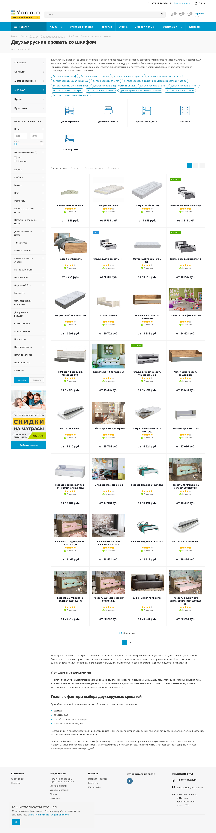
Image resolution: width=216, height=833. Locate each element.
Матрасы (185, 121)
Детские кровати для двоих (180, 90)
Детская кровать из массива (171, 80)
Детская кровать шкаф (64, 76)
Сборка (53, 794)
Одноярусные (70, 149)
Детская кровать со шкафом (67, 90)
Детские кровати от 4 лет (184, 85)
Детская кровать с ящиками (138, 80)
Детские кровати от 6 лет (153, 85)
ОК (16, 822)
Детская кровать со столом (95, 76)
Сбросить (37, 380)
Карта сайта (94, 787)
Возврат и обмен (97, 778)
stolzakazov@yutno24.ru (190, 787)
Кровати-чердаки (146, 121)
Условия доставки (59, 789)
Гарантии (93, 782)
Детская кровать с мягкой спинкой (70, 85)
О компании (17, 778)
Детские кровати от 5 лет (106, 80)
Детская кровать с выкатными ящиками (140, 90)
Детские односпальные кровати (164, 76)
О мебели (55, 798)
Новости (16, 782)
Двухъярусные (70, 121)
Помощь (93, 773)
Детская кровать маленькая (101, 90)
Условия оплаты (58, 785)
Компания (17, 773)
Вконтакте (130, 781)
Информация (58, 773)
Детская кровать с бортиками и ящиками (114, 85)
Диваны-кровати (108, 121)
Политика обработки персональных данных (62, 780)
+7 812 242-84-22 (186, 780)
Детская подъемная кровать (129, 76)
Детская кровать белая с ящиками (70, 80)
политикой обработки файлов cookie (49, 814)
